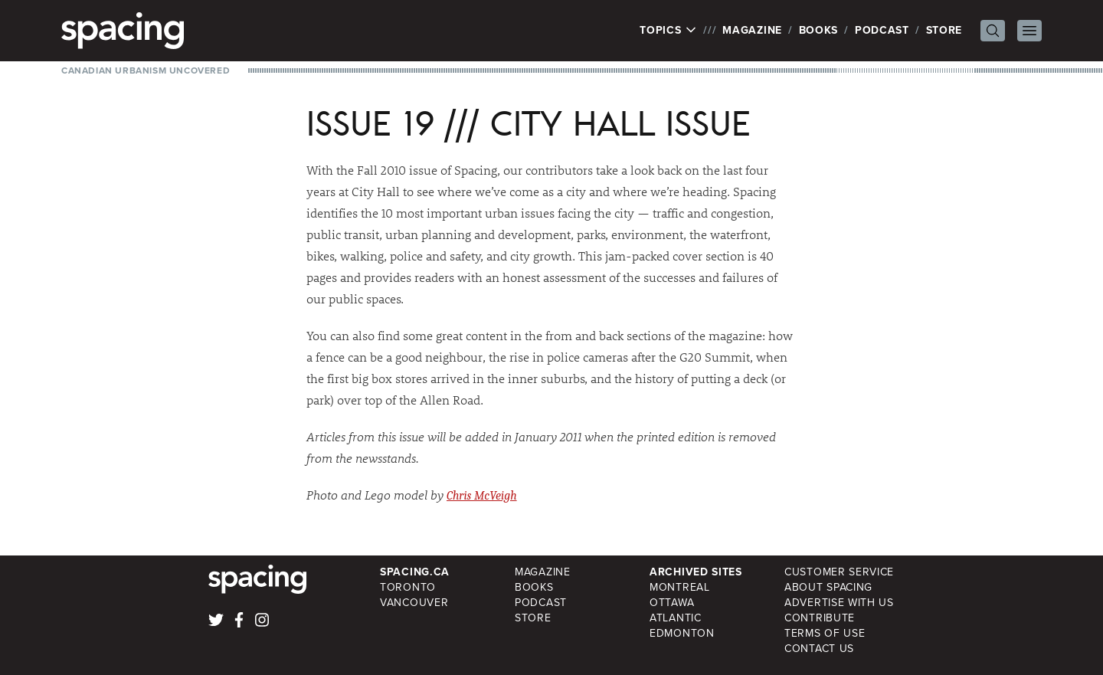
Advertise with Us (839, 603)
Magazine (752, 30)
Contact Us (819, 649)
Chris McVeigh (482, 496)
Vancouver (414, 603)
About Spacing (828, 587)
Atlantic (676, 618)
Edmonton (682, 633)
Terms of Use (824, 633)
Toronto (408, 587)
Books (819, 30)
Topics (668, 30)
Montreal (680, 587)
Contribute (819, 618)
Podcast (882, 30)
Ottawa (672, 603)
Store (944, 30)
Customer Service (839, 572)
